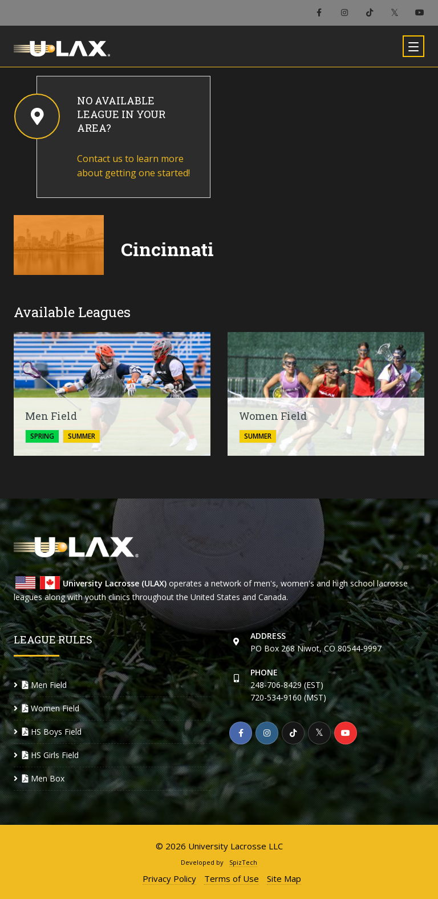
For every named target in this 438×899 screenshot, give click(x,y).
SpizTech (243, 862)
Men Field (44, 684)
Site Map (284, 878)
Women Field (50, 708)
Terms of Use (231, 878)
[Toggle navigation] (413, 46)
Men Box (43, 778)
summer (81, 436)
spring (42, 436)
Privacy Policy (169, 878)
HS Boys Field (52, 731)
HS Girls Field (50, 755)
